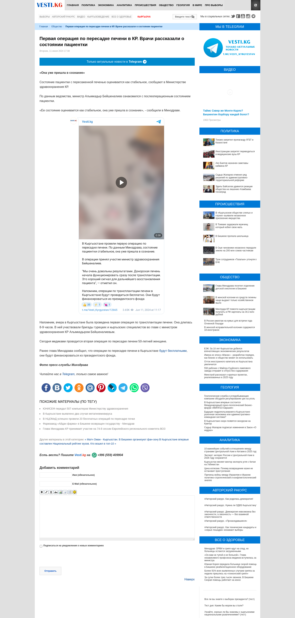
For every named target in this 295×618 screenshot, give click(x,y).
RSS (255, 5)
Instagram (248, 16)
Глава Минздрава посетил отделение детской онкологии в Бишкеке (235, 287)
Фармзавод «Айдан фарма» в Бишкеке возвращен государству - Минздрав (88, 423)
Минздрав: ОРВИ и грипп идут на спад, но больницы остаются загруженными (227, 550)
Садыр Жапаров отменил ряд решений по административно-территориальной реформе (232, 177)
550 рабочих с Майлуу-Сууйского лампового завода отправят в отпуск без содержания (227, 369)
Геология (183, 5)
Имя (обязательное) (83, 475)
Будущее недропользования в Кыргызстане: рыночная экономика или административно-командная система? (228, 414)
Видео (81, 16)
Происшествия (145, 5)
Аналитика (124, 5)
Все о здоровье (122, 16)
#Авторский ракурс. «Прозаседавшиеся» (226, 521)
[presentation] (68, 557)
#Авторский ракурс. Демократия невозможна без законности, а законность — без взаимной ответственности (230, 514)
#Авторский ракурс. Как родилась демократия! (229, 499)
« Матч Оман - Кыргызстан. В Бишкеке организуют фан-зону (121, 439)
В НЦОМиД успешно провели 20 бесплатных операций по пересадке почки (89, 418)
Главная (73, 5)
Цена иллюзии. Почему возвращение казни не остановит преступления (229, 469)
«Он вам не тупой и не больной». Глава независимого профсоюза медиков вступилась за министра (230, 558)
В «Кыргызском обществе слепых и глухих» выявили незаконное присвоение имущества (234, 215)
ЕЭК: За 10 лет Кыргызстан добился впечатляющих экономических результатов (226, 350)
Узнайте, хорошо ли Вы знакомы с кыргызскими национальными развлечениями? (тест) (230, 613)
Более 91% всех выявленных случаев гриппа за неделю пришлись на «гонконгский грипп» (230, 572)
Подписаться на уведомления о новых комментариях (73, 545)
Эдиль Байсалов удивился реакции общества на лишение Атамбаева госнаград (234, 189)
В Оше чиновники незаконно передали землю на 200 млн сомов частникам (236, 249)
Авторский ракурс (63, 16)
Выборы (45, 16)
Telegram (254, 16)
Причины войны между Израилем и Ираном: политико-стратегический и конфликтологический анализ (230, 478)
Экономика (106, 5)
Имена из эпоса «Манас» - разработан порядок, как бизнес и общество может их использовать (229, 356)
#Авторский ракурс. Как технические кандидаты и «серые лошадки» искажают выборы (230, 528)
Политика (88, 5)
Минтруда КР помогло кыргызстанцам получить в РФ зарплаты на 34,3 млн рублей (235, 312)
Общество (166, 5)
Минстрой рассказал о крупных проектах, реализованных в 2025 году (226, 376)
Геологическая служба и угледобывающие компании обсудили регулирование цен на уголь (230, 397)
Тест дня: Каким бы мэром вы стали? (224, 605)
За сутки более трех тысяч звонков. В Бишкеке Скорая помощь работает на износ (229, 578)
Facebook (238, 16)
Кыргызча (144, 16)
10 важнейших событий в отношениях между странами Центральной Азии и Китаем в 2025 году (231, 450)
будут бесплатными (172, 350)
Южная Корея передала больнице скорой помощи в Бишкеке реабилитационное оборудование (231, 565)
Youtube (243, 16)
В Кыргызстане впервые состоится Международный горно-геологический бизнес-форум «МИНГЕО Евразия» (229, 405)
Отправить (50, 571)
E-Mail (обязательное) (84, 484)
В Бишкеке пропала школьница (232, 236)
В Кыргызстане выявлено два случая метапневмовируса (77, 413)
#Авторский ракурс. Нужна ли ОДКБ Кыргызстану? (231, 505)
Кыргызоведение (98, 16)
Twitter (233, 16)
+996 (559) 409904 (110, 455)
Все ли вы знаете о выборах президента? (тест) (230, 599)
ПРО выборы (214, 5)
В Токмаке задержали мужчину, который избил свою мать (232, 225)
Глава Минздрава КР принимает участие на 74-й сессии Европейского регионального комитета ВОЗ (104, 428)
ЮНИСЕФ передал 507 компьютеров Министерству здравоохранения (85, 408)
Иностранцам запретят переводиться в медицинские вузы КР (235, 152)
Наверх (189, 579)
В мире (197, 5)
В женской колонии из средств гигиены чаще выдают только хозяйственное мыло (236, 300)
